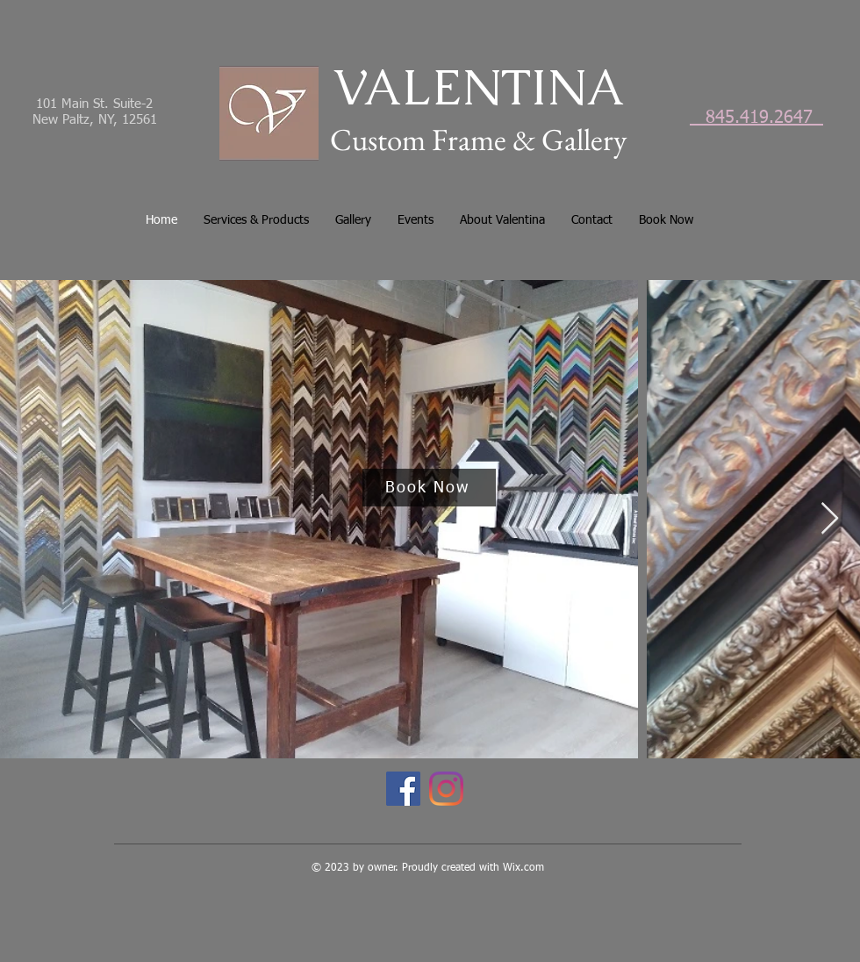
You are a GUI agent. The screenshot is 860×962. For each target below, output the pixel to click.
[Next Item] (830, 519)
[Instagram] (446, 789)
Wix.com (523, 868)
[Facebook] (403, 789)
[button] (256, 220)
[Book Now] (429, 487)
